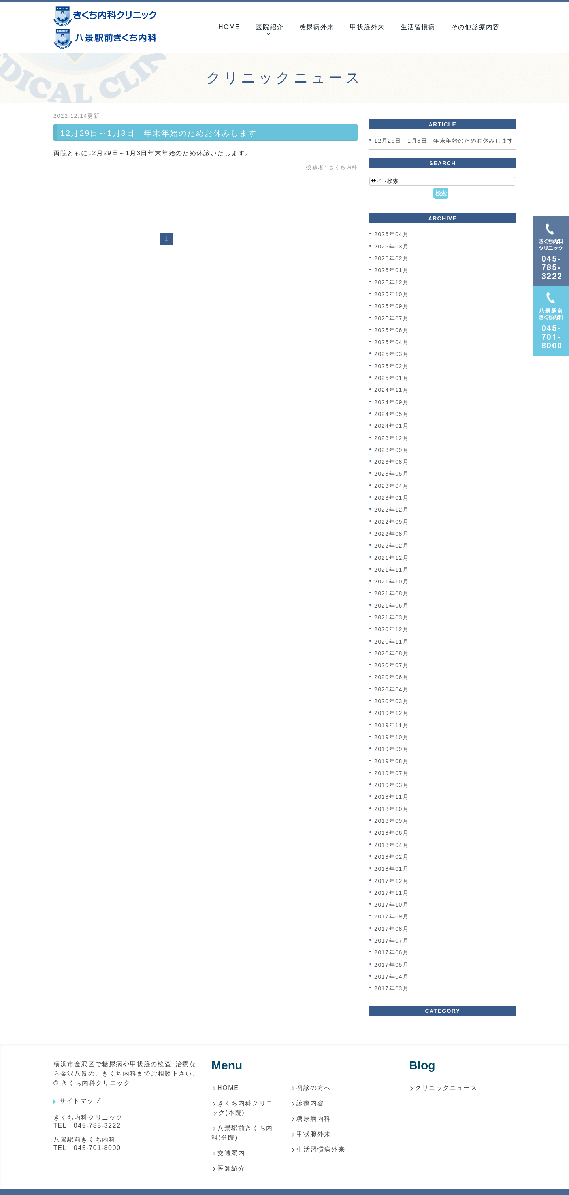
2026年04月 (391, 234)
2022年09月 (391, 522)
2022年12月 (391, 510)
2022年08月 (391, 534)
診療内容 (310, 1103)
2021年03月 (391, 617)
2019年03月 (391, 785)
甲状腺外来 (367, 27)
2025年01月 (391, 378)
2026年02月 (391, 258)
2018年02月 (391, 857)
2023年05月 (391, 474)
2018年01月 (391, 869)
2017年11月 (391, 893)
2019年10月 (391, 737)
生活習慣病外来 (320, 1149)
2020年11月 (391, 641)
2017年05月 (391, 965)
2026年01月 (391, 270)
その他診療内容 (475, 27)
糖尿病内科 (313, 1118)
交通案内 (231, 1153)
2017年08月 (391, 929)
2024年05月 (391, 414)
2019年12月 (391, 713)
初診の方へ (313, 1087)
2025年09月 (391, 306)
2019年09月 (391, 749)
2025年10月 (391, 294)
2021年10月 (391, 581)
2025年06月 (391, 330)
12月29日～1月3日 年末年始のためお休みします (158, 133)
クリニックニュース (446, 1087)
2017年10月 (391, 904)
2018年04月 (391, 845)
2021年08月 (391, 594)
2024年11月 (391, 390)
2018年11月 (391, 797)
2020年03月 (391, 701)
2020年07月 (391, 665)
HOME (229, 27)
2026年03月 (391, 246)
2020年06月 (391, 677)
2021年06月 (391, 605)
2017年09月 (391, 917)
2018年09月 (391, 821)
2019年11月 (391, 725)
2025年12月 (391, 282)
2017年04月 (391, 976)
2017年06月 (391, 953)
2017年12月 (391, 881)
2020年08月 (391, 653)
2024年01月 (391, 426)
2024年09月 (391, 402)
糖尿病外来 (317, 27)
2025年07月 (391, 318)
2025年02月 (391, 366)
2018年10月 (391, 809)
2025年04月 (391, 342)
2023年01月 (391, 498)
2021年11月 (391, 569)
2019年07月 (391, 773)
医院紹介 (269, 27)
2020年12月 (391, 630)
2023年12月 (391, 438)
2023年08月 (391, 462)
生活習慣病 (418, 27)
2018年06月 (391, 833)
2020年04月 (391, 689)
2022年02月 (391, 546)
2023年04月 (391, 486)
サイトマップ (80, 1100)
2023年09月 (391, 450)
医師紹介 (231, 1168)
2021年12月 (391, 558)
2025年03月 (391, 354)
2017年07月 (391, 940)
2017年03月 (391, 988)
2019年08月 (391, 761)
